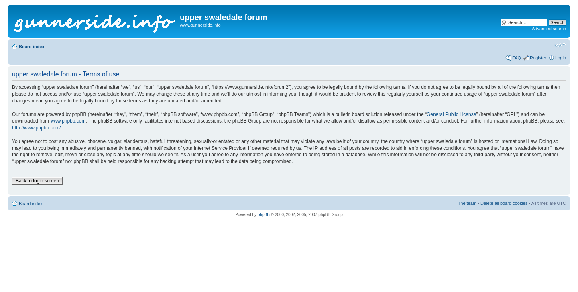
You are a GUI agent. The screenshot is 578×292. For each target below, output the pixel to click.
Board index (32, 46)
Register (538, 57)
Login (560, 57)
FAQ (516, 57)
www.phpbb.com (67, 121)
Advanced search (549, 28)
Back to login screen (37, 181)
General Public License (451, 114)
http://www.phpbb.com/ (36, 128)
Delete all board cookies (503, 203)
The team (467, 203)
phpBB (264, 214)
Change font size (560, 45)
